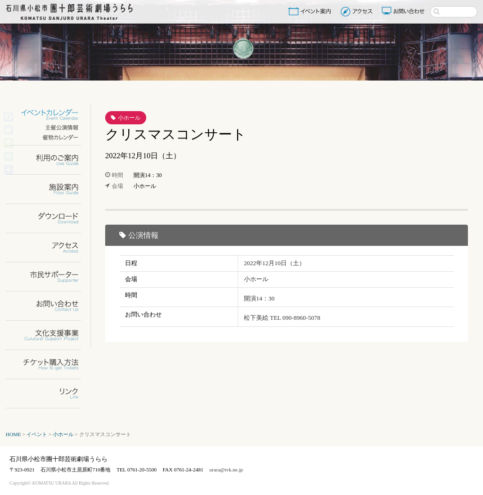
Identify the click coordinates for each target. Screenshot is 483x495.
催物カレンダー (49, 137)
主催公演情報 (49, 127)
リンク (49, 393)
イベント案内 (311, 11)
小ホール (129, 117)
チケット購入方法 (49, 364)
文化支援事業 (49, 335)
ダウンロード (49, 218)
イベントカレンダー (49, 115)
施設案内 (49, 189)
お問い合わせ (404, 11)
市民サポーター (49, 277)
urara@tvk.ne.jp (226, 469)
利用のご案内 (49, 160)
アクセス (357, 11)
